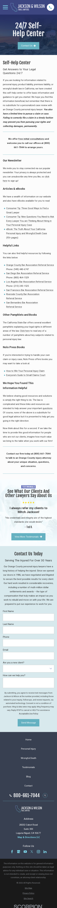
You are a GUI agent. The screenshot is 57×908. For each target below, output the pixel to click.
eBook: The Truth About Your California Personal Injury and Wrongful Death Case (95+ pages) (26, 233)
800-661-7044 (26, 795)
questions (47, 408)
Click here (25, 330)
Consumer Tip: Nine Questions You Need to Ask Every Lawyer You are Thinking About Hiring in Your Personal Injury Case (30, 220)
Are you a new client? (13, 662)
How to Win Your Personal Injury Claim (25, 371)
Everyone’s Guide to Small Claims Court (25, 375)
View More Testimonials (28, 536)
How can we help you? (14, 675)
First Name (8, 611)
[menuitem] (28, 888)
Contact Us (28, 45)
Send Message (28, 722)
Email (5, 649)
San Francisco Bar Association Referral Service (29, 290)
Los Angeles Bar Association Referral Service (29, 281)
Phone (6, 637)
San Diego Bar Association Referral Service (27, 273)
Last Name (8, 624)
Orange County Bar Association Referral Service (30, 265)
